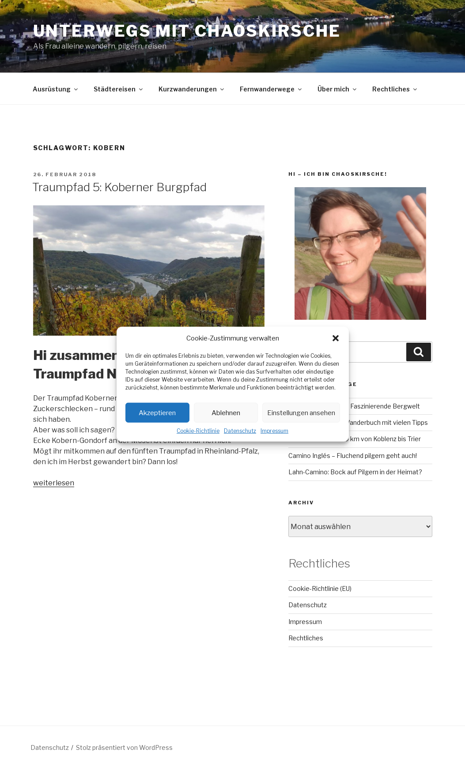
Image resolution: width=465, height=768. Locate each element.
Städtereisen (119, 89)
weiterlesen (53, 483)
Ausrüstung (56, 89)
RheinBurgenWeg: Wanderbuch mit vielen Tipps (358, 422)
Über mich (338, 89)
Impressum (274, 431)
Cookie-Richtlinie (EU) (320, 588)
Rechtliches (395, 89)
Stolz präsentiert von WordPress (124, 747)
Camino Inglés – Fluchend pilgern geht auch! (352, 455)
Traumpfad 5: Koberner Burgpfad (119, 187)
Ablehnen (226, 412)
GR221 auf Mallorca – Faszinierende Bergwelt (354, 406)
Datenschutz (240, 431)
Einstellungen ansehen (301, 412)
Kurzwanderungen (192, 89)
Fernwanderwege (271, 89)
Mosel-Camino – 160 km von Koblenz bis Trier (354, 439)
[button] (335, 338)
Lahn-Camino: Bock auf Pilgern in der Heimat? (355, 472)
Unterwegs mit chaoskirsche (187, 31)
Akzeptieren (157, 412)
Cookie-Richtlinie (198, 431)
